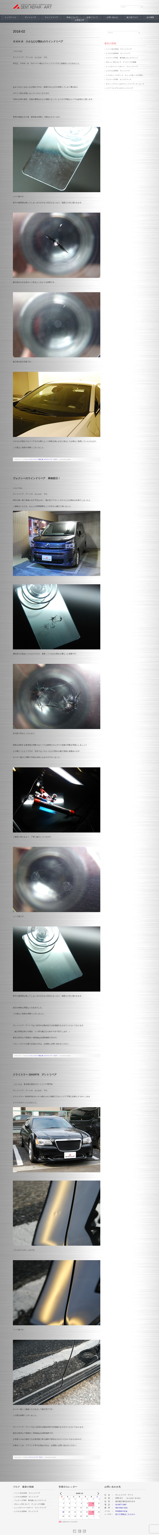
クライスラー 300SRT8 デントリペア (35, 1070)
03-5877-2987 (121, 1499)
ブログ (55, 457)
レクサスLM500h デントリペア (118, 53)
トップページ (12, 17)
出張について (95, 17)
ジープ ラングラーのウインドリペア (119, 88)
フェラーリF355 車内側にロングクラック (122, 58)
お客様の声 (83, 20)
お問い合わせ (116, 17)
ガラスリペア (48, 457)
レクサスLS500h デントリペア (118, 71)
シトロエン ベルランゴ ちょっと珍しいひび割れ (124, 75)
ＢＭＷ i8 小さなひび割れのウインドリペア (38, 41)
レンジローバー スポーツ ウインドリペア (122, 66)
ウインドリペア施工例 (36, 457)
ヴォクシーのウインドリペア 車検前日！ (36, 476)
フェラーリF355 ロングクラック (118, 79)
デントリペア (32, 17)
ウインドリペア (54, 17)
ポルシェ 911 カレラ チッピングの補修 (121, 62)
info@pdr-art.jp (121, 1505)
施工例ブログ (136, 17)
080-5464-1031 (121, 1502)
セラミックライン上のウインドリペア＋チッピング (125, 84)
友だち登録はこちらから (125, 1508)
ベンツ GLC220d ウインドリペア (119, 49)
